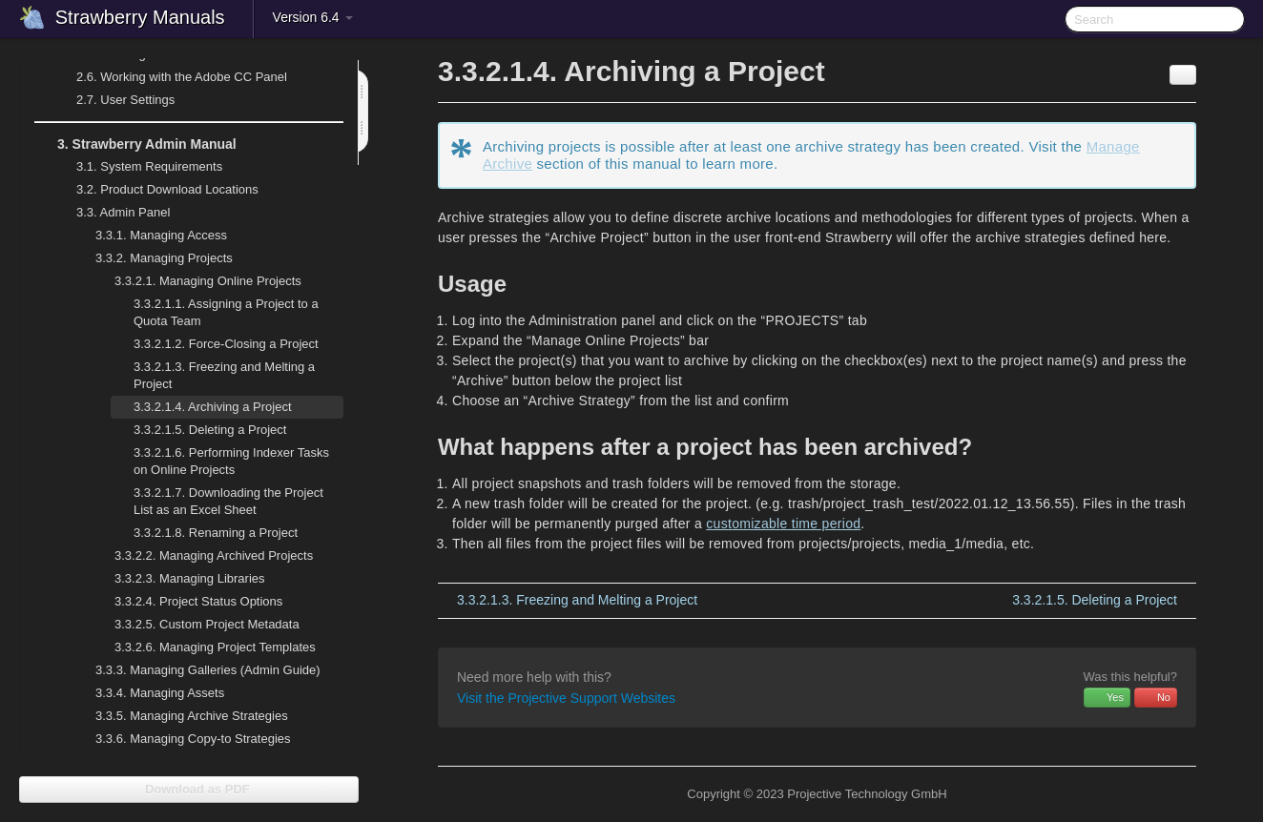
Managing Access (149, 235)
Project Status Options (187, 601)
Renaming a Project (216, 532)
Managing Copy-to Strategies (181, 739)
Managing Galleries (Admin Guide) (196, 670)
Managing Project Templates (204, 647)
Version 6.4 (313, 17)
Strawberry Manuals (140, 17)
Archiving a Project (213, 407)
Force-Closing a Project (226, 344)
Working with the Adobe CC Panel (170, 77)
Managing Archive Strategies (180, 716)
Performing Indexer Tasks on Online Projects (231, 461)
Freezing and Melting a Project (224, 375)
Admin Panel (111, 212)
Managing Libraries (178, 578)
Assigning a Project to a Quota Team (226, 312)
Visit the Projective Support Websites (566, 698)
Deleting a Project (210, 429)
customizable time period (783, 523)
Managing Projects (152, 258)
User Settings (114, 100)
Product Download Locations (167, 189)
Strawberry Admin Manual (135, 144)
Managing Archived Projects (202, 556)
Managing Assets (148, 693)
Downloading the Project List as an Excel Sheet (228, 501)
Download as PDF (188, 789)
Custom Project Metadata (196, 624)
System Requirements (137, 166)
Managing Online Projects (196, 281)
